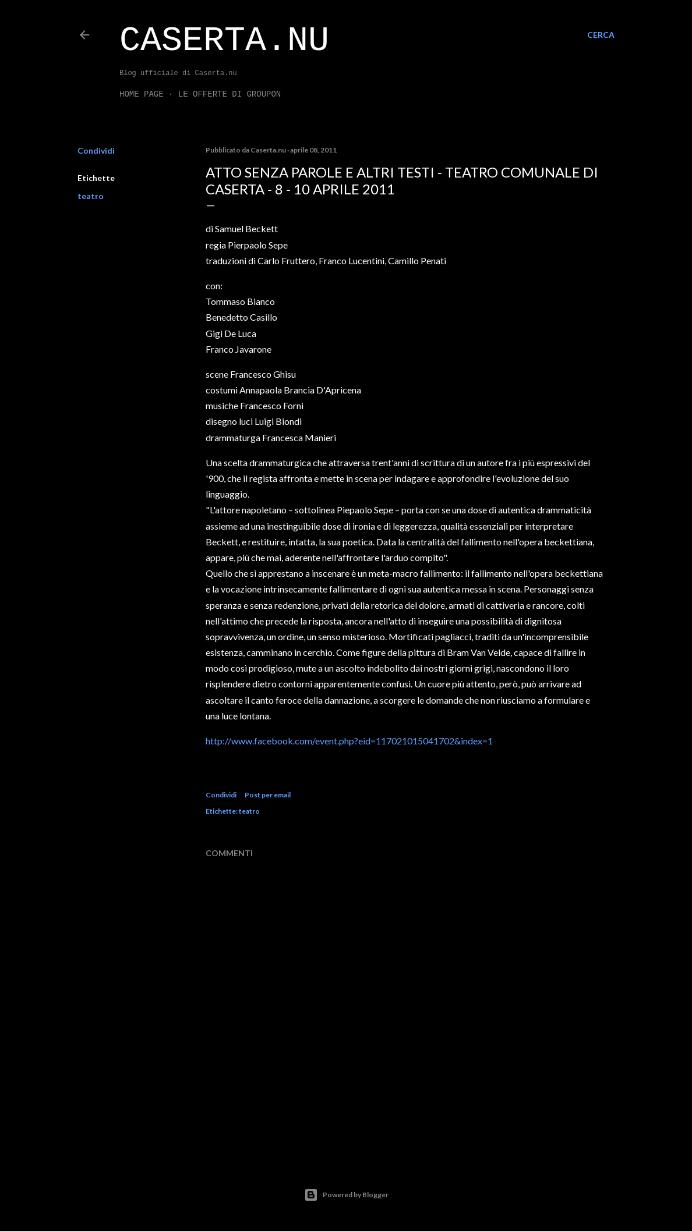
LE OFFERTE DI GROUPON (229, 94)
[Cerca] (601, 35)
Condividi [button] (96, 150)
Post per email (268, 794)
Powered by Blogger (346, 1195)
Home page (141, 94)
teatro (90, 196)
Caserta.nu (224, 41)
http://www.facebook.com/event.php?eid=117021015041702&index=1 (349, 740)
